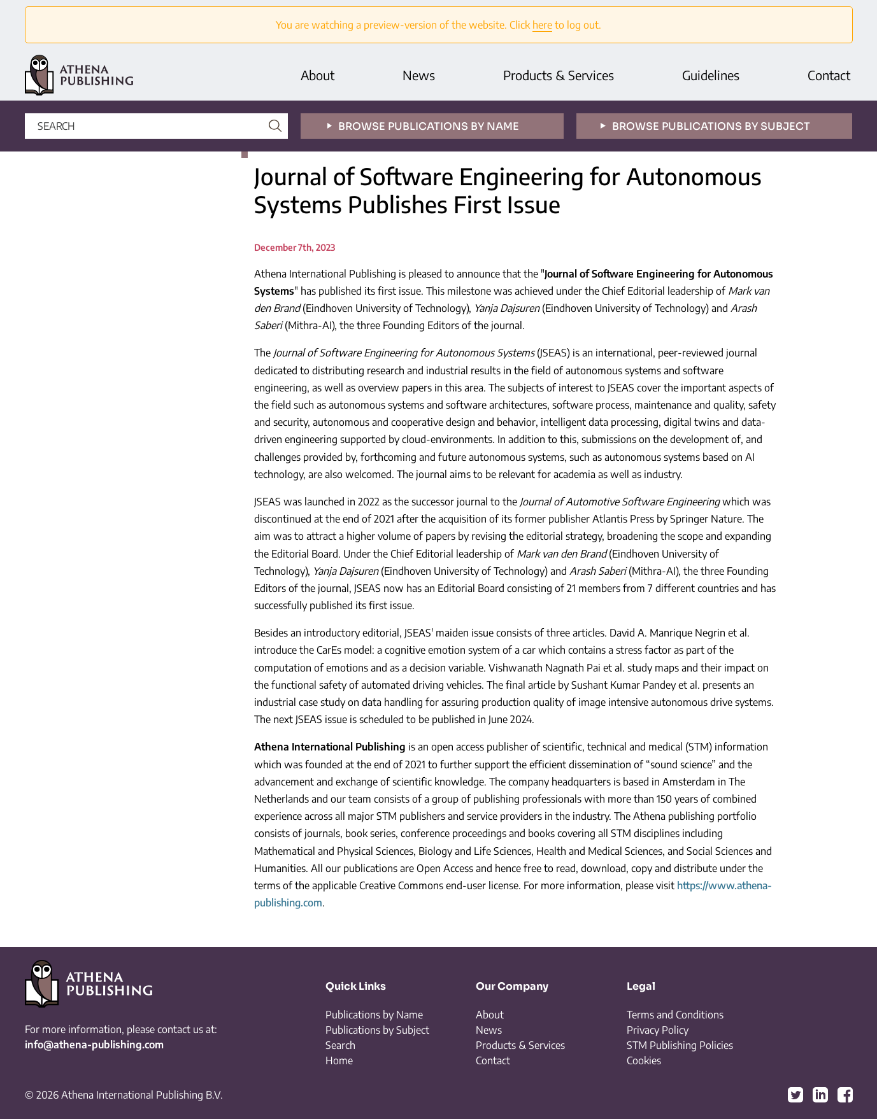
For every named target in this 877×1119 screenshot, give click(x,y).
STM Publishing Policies (680, 1045)
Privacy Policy (657, 1030)
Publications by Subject (377, 1030)
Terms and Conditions (675, 1014)
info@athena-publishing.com (94, 1044)
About (317, 75)
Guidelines (710, 75)
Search (340, 1045)
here (542, 24)
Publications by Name (374, 1014)
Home (339, 1060)
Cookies (644, 1060)
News (419, 75)
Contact (829, 75)
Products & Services (558, 75)
